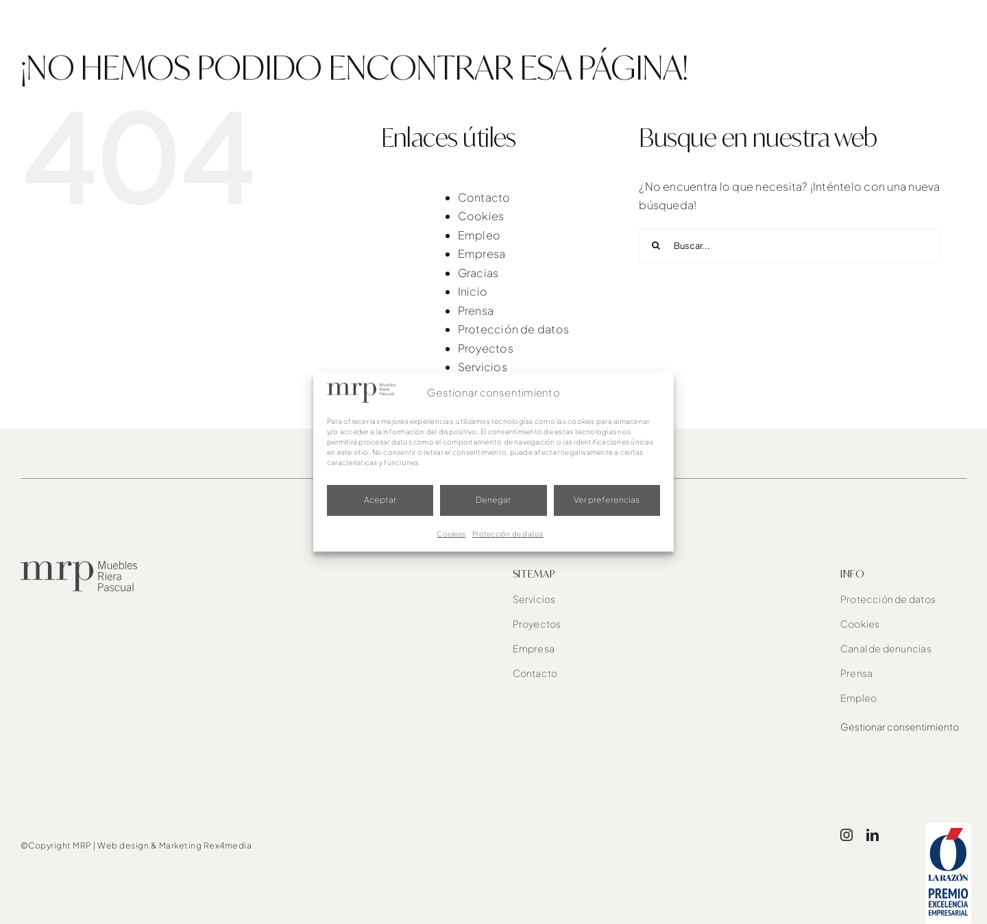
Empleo (479, 235)
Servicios (482, 366)
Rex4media (228, 845)
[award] (948, 828)
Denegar (493, 500)
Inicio (472, 291)
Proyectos (485, 348)
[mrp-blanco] (91, 14)
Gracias (478, 272)
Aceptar (380, 500)
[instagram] (846, 835)
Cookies (451, 534)
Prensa (476, 310)
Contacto (484, 197)
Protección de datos (508, 534)
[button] (940, 28)
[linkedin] (872, 835)
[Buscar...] (789, 245)
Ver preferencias (606, 500)
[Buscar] (656, 245)
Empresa (482, 253)
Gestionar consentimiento (899, 726)
